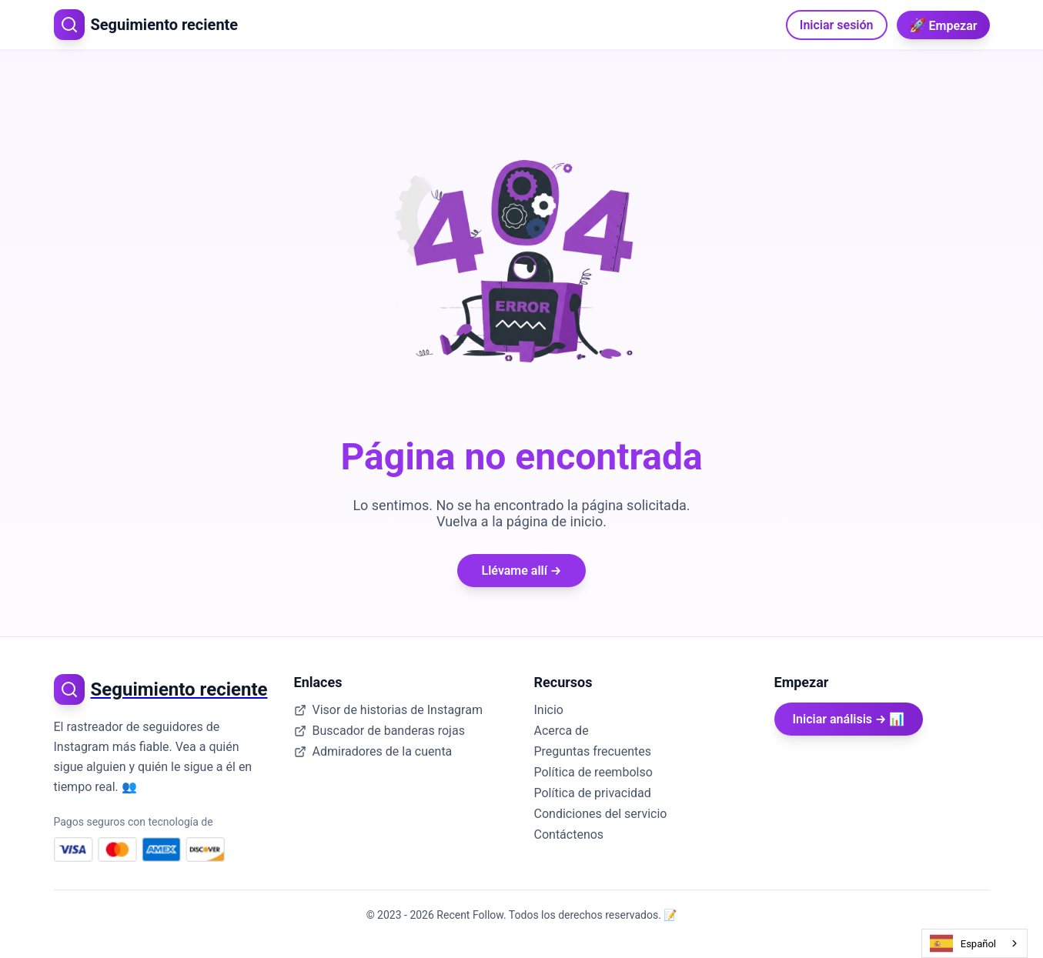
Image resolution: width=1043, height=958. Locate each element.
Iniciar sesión (837, 25)
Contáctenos (569, 834)
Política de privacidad (592, 793)
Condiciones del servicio (600, 813)
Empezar (943, 25)
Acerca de (561, 730)
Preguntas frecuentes (592, 751)
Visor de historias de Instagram (388, 710)
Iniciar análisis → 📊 (849, 719)
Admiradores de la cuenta (373, 751)
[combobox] (974, 943)
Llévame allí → (522, 570)
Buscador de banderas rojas (379, 730)
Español (963, 943)
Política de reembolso (593, 772)
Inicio (548, 710)
